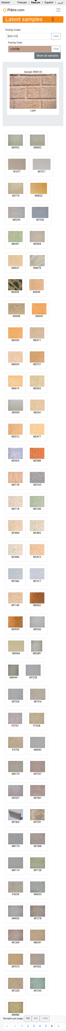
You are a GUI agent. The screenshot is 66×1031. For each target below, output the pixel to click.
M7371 (42, 171)
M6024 (15, 364)
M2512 (15, 436)
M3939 (15, 629)
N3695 (39, 316)
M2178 (15, 484)
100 (28, 1018)
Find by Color (15, 42)
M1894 (15, 533)
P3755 (15, 749)
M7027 (16, 798)
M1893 (37, 533)
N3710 (15, 195)
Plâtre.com (13, 10)
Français (22, 2)
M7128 (38, 870)
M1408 (38, 846)
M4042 (38, 749)
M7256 (40, 219)
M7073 (16, 966)
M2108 (37, 508)
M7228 (33, 677)
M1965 (16, 822)
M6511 (37, 340)
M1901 (38, 798)
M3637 (15, 268)
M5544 (16, 653)
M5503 (37, 388)
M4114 (16, 870)
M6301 (15, 243)
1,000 (45, 1018)
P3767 (15, 725)
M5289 (37, 653)
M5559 (15, 292)
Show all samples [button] (48, 55)
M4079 (37, 268)
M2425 (15, 460)
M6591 (38, 942)
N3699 (36, 292)
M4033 (38, 894)
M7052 (37, 966)
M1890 (15, 557)
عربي (60, 2)
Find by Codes (13, 29)
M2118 (15, 508)
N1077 (16, 171)
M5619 (15, 388)
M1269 (16, 942)
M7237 (38, 773)
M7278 (38, 918)
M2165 (37, 484)
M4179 (16, 773)
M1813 (37, 557)
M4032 (16, 918)
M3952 (15, 147)
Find (56, 36)
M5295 (16, 219)
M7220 (16, 990)
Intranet (5, 2)
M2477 (37, 436)
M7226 (16, 701)
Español (49, 2)
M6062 (37, 605)
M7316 (38, 701)
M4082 (16, 1014)
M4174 (16, 846)
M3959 (16, 412)
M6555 (15, 340)
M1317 (37, 581)
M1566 (15, 581)
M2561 (37, 412)
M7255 (38, 990)
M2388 (37, 460)
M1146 (15, 605)
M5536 (37, 629)
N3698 (16, 316)
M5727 (37, 364)
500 (35, 1018)
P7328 (36, 725)
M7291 (37, 822)
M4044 (13, 677)
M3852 (37, 147)
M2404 (37, 243)
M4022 (39, 195)
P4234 (15, 894)
